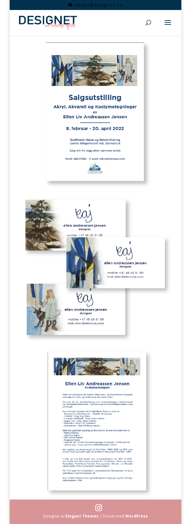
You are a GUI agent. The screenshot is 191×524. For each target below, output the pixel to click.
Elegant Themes (82, 516)
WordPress (136, 516)
